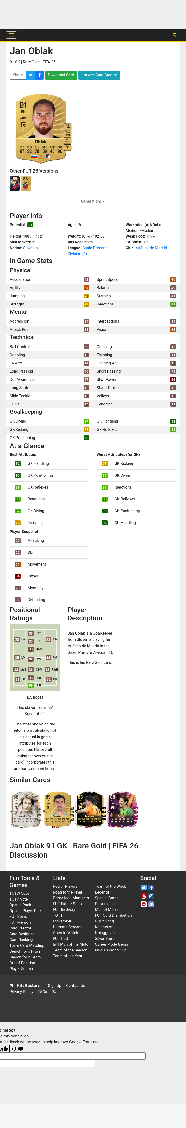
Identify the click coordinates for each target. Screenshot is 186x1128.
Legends (102, 892)
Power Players (65, 886)
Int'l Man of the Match (72, 944)
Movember (62, 921)
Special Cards (106, 898)
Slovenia (30, 248)
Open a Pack (20, 905)
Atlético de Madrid (151, 248)
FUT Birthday (64, 909)
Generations (93, 201)
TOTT (57, 915)
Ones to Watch (65, 932)
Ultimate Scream (67, 927)
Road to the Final (67, 892)
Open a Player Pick (25, 910)
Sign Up (54, 985)
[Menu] (11, 35)
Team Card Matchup (26, 945)
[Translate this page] (54, 991)
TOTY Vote (18, 899)
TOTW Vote (19, 893)
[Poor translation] (17, 1048)
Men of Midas (107, 909)
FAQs (42, 991)
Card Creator (99, 75)
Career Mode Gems (111, 944)
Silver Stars (104, 938)
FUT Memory (20, 922)
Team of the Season (70, 950)
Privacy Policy (21, 991)
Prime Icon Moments (71, 898)
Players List (105, 903)
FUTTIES (60, 938)
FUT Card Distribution (113, 915)
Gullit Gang (104, 921)
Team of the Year (67, 956)
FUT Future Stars (67, 903)
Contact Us (75, 985)
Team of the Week (110, 886)
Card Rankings (21, 939)
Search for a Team (25, 957)
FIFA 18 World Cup (111, 950)
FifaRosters (24, 985)
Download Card (61, 75)
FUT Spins (18, 916)
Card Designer (21, 934)
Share (18, 75)
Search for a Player (25, 951)
